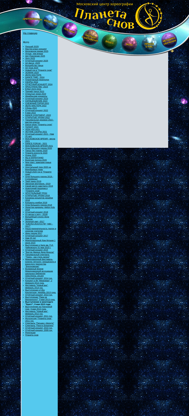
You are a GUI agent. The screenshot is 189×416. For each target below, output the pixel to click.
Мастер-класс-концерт (36, 49)
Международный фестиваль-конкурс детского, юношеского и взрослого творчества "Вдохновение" (40, 263)
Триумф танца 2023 (34, 91)
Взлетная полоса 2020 (36, 160)
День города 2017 (33, 233)
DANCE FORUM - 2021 (36, 143)
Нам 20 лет (30, 238)
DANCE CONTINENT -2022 (38, 115)
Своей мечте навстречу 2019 (39, 186)
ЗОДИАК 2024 (32, 72)
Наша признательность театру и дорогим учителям (40, 229)
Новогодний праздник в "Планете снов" (36, 189)
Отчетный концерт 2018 (36, 212)
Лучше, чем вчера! (34, 53)
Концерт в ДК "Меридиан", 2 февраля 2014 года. (38, 281)
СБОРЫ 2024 (31, 82)
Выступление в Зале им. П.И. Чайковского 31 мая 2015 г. (39, 246)
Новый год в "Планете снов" (38, 70)
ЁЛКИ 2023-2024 (33, 89)
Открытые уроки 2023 (35, 94)
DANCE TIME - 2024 (34, 77)
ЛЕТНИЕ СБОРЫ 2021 (36, 131)
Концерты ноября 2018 (36, 202)
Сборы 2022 (31, 108)
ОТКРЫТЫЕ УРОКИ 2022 (37, 117)
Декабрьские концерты (36, 96)
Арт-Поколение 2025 (35, 56)
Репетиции (30, 332)
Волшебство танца (34, 65)
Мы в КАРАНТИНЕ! (34, 157)
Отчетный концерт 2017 (36, 236)
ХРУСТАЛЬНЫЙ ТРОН (36, 193)
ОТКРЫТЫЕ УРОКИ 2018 (37, 195)
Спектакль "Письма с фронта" (39, 323)
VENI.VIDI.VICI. (32, 129)
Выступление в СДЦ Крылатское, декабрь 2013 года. (40, 291)
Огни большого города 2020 (38, 148)
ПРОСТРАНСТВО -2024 (36, 87)
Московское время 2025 (36, 51)
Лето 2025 (30, 58)
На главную (30, 33)
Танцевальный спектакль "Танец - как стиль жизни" (37, 255)
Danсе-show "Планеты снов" (38, 124)
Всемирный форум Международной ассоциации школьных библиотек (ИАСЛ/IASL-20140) (39, 272)
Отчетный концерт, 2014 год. (39, 278)
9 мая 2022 (30, 113)
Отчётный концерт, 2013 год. (39, 295)
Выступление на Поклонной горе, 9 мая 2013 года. (38, 307)
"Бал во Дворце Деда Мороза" (39, 252)
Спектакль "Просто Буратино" (39, 325)
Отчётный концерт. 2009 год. (39, 330)
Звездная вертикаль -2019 (37, 184)
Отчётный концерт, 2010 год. (39, 328)
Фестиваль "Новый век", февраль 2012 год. (36, 312)
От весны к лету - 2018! (36, 214)
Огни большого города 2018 (38, 205)
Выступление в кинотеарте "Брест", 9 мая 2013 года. (39, 303)
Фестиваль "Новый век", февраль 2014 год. (36, 286)
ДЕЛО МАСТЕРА (33, 75)
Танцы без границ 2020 (36, 150)
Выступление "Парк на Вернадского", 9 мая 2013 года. (40, 298)
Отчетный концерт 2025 (36, 61)
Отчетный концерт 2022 (36, 110)
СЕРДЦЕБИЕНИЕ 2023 (36, 101)
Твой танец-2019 (33, 181)
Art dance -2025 (32, 63)
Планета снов (31, 335)
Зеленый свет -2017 (34, 221)
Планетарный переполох (37, 79)
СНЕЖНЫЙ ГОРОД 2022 (37, 103)
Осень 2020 (30, 155)
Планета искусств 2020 (36, 153)
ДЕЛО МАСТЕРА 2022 (36, 105)
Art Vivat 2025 (31, 68)
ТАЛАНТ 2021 (32, 127)
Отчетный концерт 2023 (36, 98)
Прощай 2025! (32, 46)
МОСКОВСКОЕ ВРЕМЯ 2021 (39, 146)
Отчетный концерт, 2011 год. (39, 316)
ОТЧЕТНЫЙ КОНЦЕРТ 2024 (38, 84)
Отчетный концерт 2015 (36, 250)
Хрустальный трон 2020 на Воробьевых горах (38, 168)
